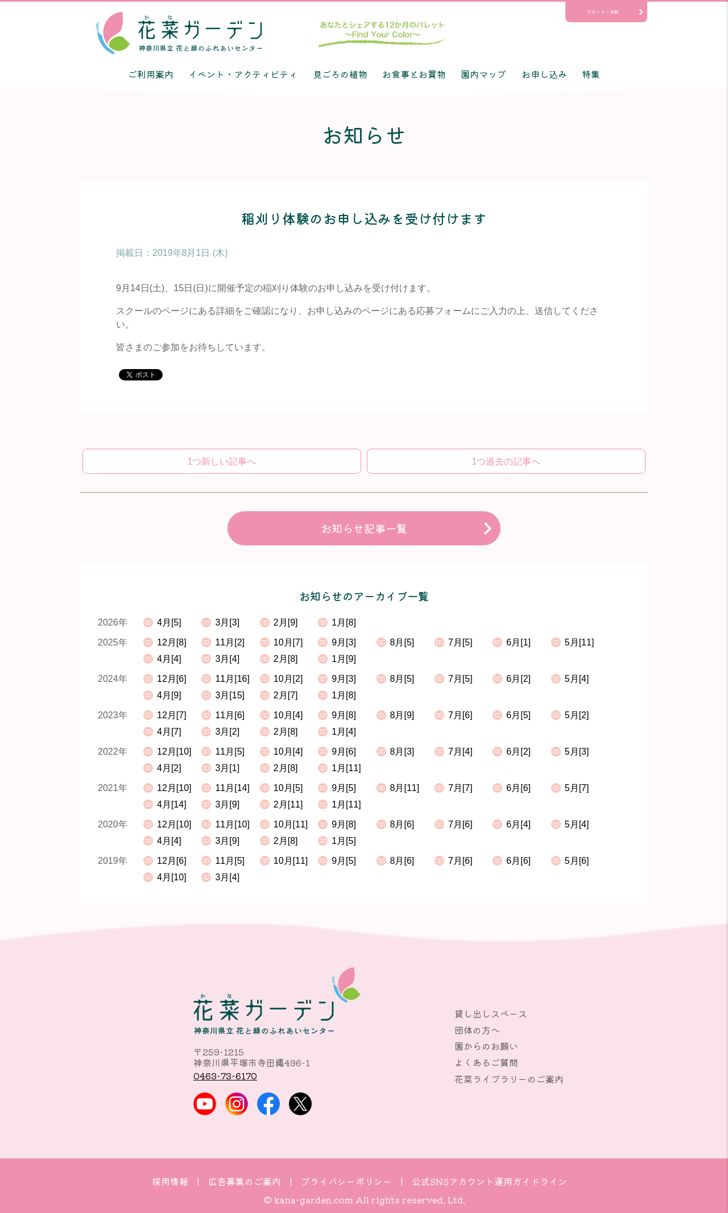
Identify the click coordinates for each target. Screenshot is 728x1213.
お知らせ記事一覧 (364, 528)
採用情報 (170, 1181)
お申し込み (544, 74)
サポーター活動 (603, 12)
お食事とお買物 (414, 74)
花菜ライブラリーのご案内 (509, 1079)
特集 (591, 74)
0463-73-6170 (225, 1075)
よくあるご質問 (486, 1062)
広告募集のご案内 (244, 1181)
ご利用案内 (150, 74)
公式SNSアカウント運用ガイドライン (489, 1181)
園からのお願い (486, 1046)
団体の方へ (477, 1030)
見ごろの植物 (340, 74)
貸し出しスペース (490, 1013)
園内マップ (483, 74)
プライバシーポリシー (346, 1181)
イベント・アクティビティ (242, 74)
